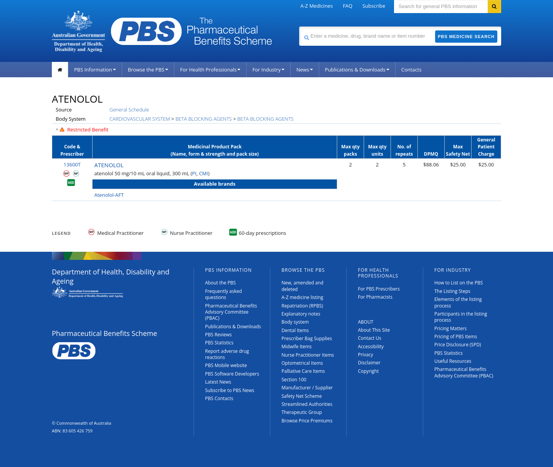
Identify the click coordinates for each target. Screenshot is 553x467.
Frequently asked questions (223, 294)
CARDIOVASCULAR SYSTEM (139, 118)
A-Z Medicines (316, 5)
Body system (295, 322)
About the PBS (220, 282)
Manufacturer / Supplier (307, 387)
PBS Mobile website (226, 365)
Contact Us (369, 338)
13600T (72, 164)
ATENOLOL (109, 165)
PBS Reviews (218, 334)
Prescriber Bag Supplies (306, 338)
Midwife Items (296, 346)
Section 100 (293, 379)
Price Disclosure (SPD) (457, 344)
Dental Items (295, 330)
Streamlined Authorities (306, 404)
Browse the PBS (148, 69)
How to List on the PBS (458, 282)
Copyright (368, 371)
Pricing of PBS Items (455, 336)
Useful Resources (452, 361)
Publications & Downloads (357, 69)
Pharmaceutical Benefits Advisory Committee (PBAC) (231, 312)
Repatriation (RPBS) (302, 305)
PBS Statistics (219, 342)
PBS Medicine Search (466, 36)
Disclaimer (369, 362)
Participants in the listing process (460, 317)
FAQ (348, 5)
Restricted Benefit (88, 129)
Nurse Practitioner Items (307, 355)
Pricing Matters (450, 328)
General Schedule (129, 109)
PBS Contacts (219, 398)
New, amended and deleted (302, 285)
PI (194, 173)
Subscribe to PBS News (229, 390)
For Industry (268, 69)
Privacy (365, 354)
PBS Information (95, 69)
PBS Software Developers (232, 374)
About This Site (374, 330)
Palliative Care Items (303, 371)
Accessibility (371, 346)
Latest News (218, 382)
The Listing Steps (452, 291)
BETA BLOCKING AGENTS (204, 118)
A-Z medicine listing (302, 297)
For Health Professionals (210, 69)
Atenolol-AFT (109, 194)
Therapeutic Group (301, 412)
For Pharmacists (375, 297)
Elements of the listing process (458, 302)
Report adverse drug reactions (227, 354)
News (304, 69)
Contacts (411, 69)
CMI (203, 173)
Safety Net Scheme (301, 396)
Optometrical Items (302, 363)
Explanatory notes (300, 314)
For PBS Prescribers (379, 289)
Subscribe (374, 5)
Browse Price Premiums (307, 420)
